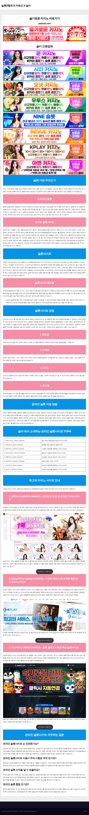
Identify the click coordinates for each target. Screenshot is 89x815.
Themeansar (33, 811)
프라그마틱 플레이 (70, 230)
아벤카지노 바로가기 (44, 571)
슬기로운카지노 (80, 658)
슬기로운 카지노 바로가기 (44, 18)
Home (85, 811)
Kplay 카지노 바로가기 (44, 640)
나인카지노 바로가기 (44, 727)
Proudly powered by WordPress (10, 811)
